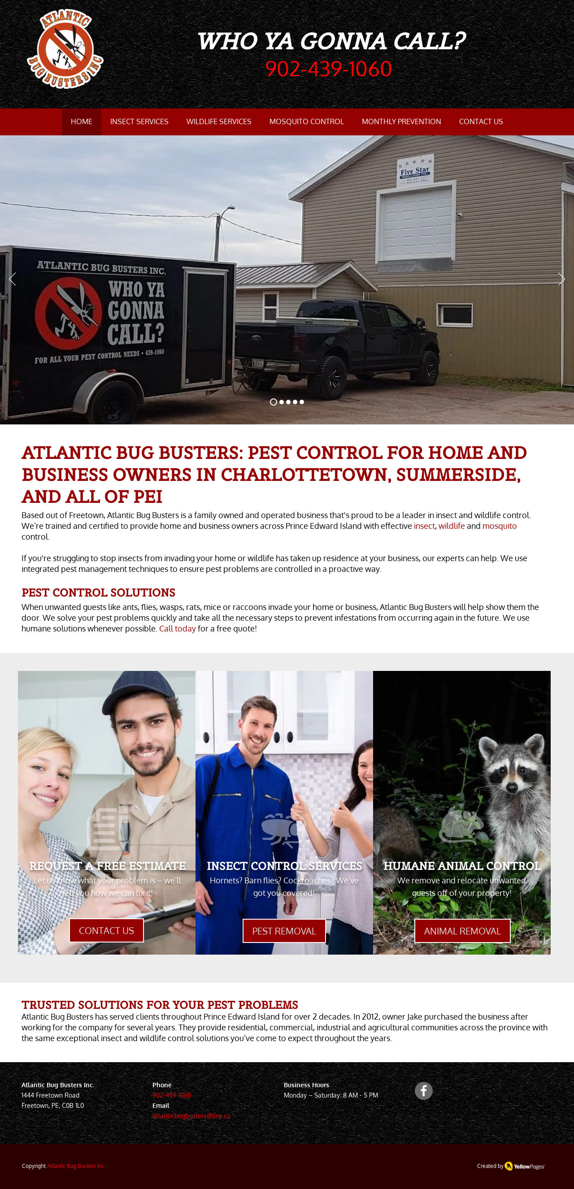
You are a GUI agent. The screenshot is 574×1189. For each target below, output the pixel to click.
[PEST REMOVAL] (284, 931)
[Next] (561, 279)
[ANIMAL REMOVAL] (462, 931)
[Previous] (12, 279)
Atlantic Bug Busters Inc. (76, 1166)
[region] (107, 813)
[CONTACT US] (106, 930)
